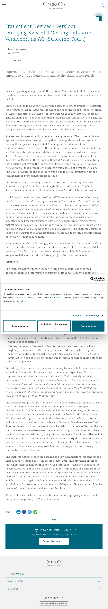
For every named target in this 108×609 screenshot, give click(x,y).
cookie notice (51, 297)
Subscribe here (51, 541)
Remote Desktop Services (54, 603)
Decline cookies (20, 326)
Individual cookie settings (86, 315)
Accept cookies (88, 326)
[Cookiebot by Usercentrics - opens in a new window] (92, 279)
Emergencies (55, 597)
